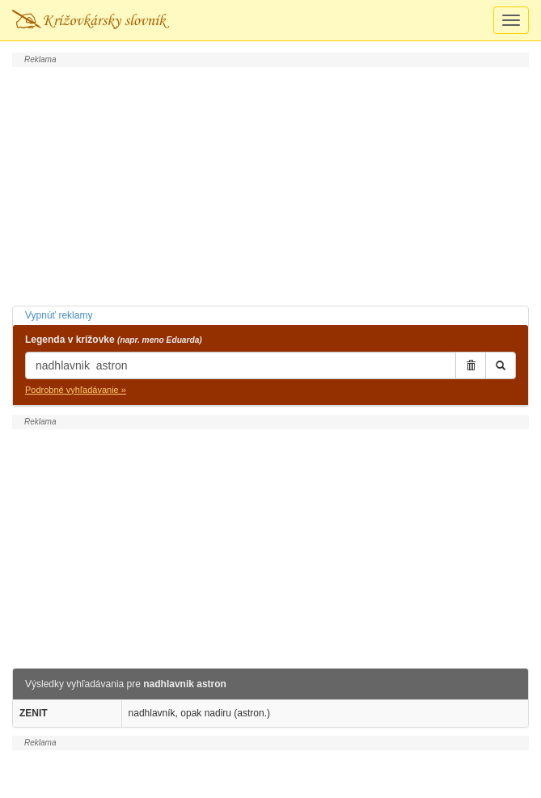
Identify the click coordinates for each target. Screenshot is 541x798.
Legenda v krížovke (113, 339)
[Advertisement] (270, 184)
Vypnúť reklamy (58, 315)
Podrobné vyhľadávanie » (75, 390)
